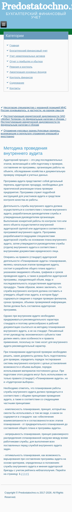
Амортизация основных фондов (28, 72)
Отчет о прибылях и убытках (26, 61)
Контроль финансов (21, 77)
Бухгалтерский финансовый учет (29, 50)
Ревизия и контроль (21, 66)
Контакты (15, 88)
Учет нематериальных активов (27, 56)
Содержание (17, 82)
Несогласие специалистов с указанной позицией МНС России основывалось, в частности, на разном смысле (33, 109)
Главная (14, 45)
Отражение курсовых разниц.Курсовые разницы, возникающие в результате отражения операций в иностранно (30, 133)
